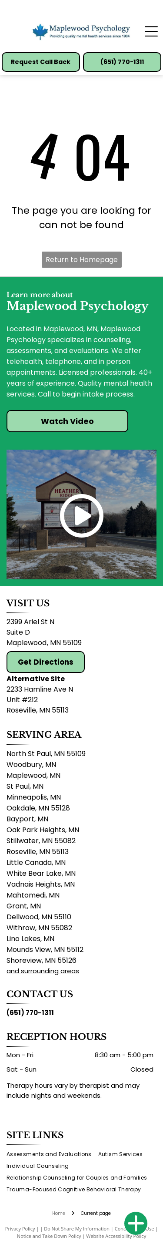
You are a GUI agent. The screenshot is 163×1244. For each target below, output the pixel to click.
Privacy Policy (20, 1228)
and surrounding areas (43, 970)
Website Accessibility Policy (116, 1236)
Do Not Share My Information (77, 1228)
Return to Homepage (82, 260)
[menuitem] (52, 1154)
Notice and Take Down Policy (49, 1236)
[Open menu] (151, 31)
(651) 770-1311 (30, 1012)
